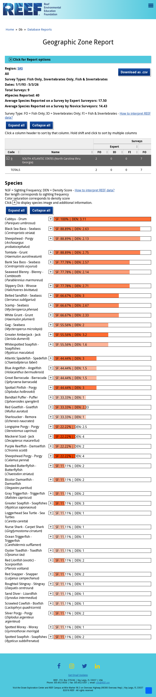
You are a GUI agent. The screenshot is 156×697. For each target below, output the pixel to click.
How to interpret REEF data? (95, 190)
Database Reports (39, 29)
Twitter (84, 668)
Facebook (59, 668)
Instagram (71, 668)
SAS (20, 68)
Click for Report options (31, 59)
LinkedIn (97, 668)
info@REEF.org (102, 682)
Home (10, 29)
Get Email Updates (78, 675)
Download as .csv (134, 72)
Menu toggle (150, 8)
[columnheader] (116, 146)
